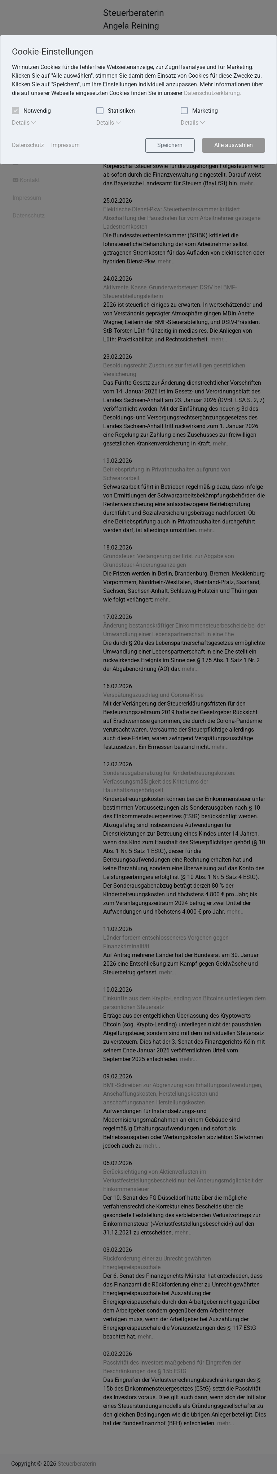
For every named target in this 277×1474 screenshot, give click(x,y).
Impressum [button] (65, 145)
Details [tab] (24, 122)
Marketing (199, 111)
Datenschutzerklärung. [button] (212, 93)
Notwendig (31, 111)
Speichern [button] (170, 145)
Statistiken (115, 111)
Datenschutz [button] (28, 145)
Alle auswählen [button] (233, 145)
